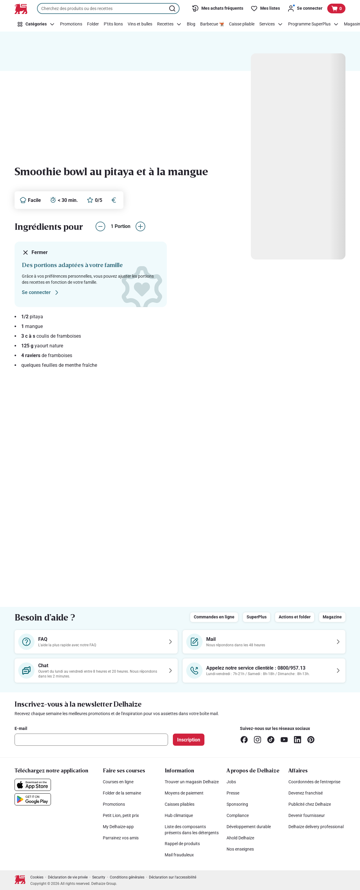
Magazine (332, 616)
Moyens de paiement (184, 793)
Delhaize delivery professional (316, 826)
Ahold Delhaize (240, 837)
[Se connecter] (305, 8)
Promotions (114, 804)
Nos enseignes (240, 849)
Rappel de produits (182, 843)
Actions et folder (295, 616)
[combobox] (108, 8)
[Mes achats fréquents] (217, 8)
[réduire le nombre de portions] (100, 226)
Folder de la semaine (122, 793)
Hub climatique (179, 815)
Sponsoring (237, 804)
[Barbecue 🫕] (212, 24)
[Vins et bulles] (140, 24)
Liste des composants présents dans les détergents (192, 829)
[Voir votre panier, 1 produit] (336, 8)
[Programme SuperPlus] (313, 24)
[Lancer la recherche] (173, 8)
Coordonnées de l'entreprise (314, 781)
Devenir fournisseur (306, 815)
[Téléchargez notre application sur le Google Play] (33, 799)
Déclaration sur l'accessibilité (172, 877)
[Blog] (191, 24)
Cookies (36, 877)
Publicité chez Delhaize (309, 804)
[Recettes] (169, 24)
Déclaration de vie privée (68, 877)
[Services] (271, 24)
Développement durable (249, 826)
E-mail (21, 728)
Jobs (231, 781)
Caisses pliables (179, 804)
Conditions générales (127, 877)
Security (98, 877)
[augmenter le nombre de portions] (140, 226)
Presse (233, 793)
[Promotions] (71, 24)
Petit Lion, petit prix (121, 815)
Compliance (238, 815)
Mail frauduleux (179, 854)
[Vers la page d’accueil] (21, 8)
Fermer (35, 252)
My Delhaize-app (118, 826)
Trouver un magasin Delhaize (192, 781)
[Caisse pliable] (242, 24)
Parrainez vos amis (121, 837)
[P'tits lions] (113, 24)
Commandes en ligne (214, 616)
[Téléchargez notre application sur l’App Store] (33, 785)
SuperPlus (257, 616)
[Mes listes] (265, 8)
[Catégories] (36, 24)
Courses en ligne (118, 781)
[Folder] (93, 24)
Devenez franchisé (305, 793)
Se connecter (41, 292)
